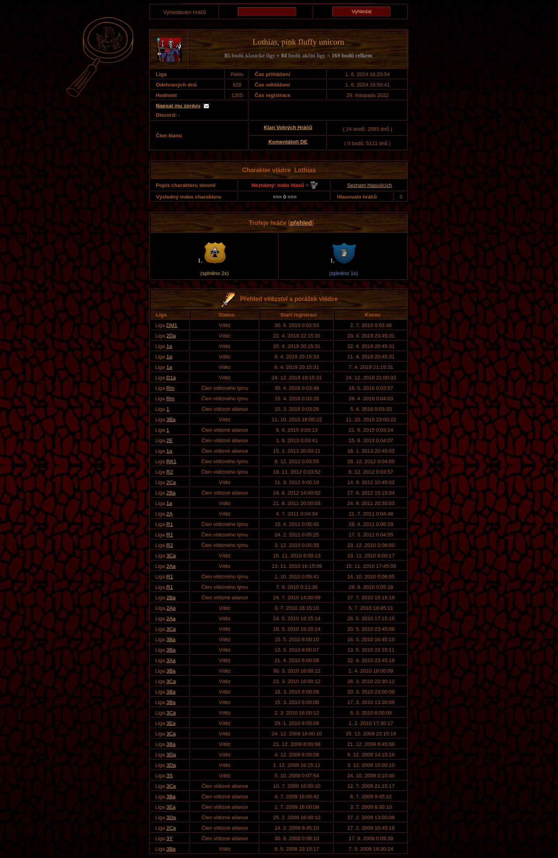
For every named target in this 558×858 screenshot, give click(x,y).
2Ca (171, 482)
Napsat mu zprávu (178, 106)
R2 (169, 472)
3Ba (171, 419)
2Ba (171, 493)
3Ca (171, 556)
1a (169, 346)
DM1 (171, 325)
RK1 (171, 461)
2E (169, 440)
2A (169, 514)
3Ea (171, 723)
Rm (170, 388)
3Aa (171, 660)
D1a (171, 378)
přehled (301, 223)
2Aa (171, 566)
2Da (171, 336)
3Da (171, 755)
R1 (169, 524)
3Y (169, 838)
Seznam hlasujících (369, 185)
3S (169, 775)
